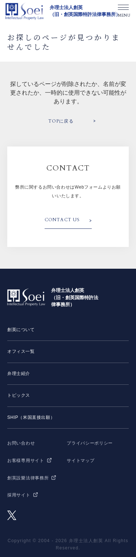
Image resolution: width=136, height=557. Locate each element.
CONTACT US (62, 220)
